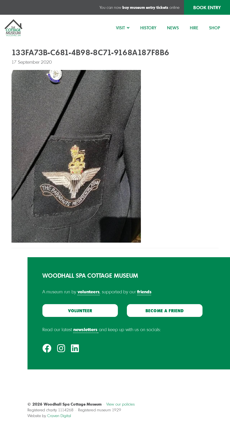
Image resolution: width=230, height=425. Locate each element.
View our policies (120, 404)
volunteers (89, 291)
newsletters (85, 329)
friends (144, 291)
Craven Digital (59, 415)
